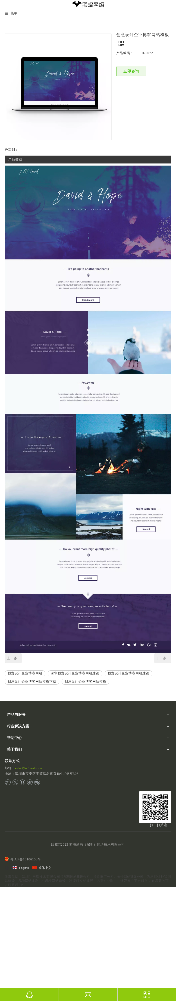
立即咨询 (131, 71)
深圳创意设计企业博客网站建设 (75, 673)
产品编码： (125, 53)
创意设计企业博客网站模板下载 (32, 681)
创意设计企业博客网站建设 (128, 673)
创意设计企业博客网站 (25, 673)
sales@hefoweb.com (28, 768)
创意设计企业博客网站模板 (85, 681)
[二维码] (155, 807)
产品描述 (15, 159)
